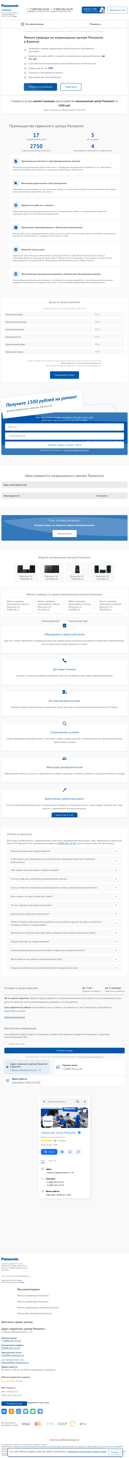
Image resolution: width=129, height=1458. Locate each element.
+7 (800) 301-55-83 (39, 9)
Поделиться (4, 1411)
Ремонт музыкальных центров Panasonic (38, 1307)
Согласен (115, 1452)
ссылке (21, 1282)
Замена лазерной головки (15, 344)
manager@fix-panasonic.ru (15, 1362)
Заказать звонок (64, 533)
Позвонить (95, 24)
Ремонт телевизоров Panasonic (33, 1295)
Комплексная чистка (13, 337)
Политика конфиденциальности (64, 1439)
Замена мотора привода (14, 329)
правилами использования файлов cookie (87, 1451)
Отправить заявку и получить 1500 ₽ (64, 445)
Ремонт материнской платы (16, 322)
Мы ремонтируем (32, 24)
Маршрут (49, 1152)
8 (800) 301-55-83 (10, 1348)
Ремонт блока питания (14, 314)
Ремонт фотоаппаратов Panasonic (34, 1313)
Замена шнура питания (14, 352)
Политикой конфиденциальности (90, 1057)
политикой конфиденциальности (76, 450)
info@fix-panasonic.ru (12, 1355)
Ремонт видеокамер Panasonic (33, 1301)
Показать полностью (14, 1017)
